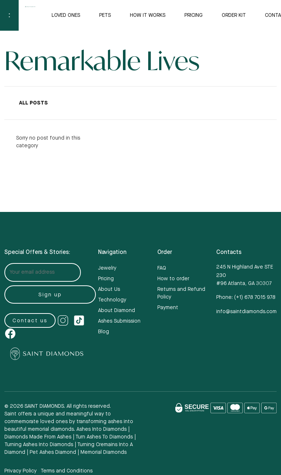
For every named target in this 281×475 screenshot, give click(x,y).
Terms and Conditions (67, 471)
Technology (112, 300)
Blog (103, 332)
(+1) (254, 297)
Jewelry (107, 268)
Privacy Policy (20, 471)
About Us (109, 289)
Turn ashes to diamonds (104, 437)
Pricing (193, 15)
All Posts (33, 103)
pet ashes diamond (53, 452)
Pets (105, 15)
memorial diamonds (103, 452)
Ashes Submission (119, 321)
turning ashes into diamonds (38, 445)
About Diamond (116, 311)
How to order (173, 279)
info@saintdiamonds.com (246, 312)
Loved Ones (66, 15)
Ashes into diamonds (101, 429)
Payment (167, 308)
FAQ (161, 268)
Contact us (30, 321)
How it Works (147, 15)
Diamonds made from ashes (37, 437)
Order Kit (234, 15)
